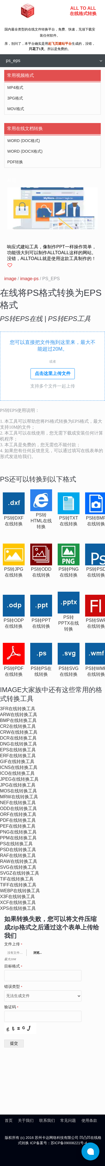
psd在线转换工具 (18, 849)
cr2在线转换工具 (18, 726)
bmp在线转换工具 (18, 720)
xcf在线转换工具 (18, 902)
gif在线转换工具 (17, 761)
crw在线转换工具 (19, 732)
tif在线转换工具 (17, 879)
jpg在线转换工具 (18, 785)
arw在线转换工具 (18, 714)
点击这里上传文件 (53, 373)
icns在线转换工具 (19, 767)
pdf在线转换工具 (18, 820)
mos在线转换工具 (18, 791)
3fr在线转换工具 (17, 708)
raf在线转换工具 (18, 855)
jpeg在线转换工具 (19, 779)
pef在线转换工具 (18, 826)
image (10, 278)
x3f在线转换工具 (17, 896)
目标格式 (13, 966)
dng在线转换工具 (18, 744)
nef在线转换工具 (18, 802)
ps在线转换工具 (16, 843)
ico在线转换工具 (17, 773)
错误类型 (13, 987)
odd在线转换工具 (18, 808)
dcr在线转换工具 (18, 738)
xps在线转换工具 (18, 908)
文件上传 (13, 944)
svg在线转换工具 (18, 867)
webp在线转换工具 (20, 890)
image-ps (29, 278)
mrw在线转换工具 (19, 796)
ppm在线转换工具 (18, 837)
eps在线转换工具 (18, 749)
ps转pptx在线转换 (68, 623)
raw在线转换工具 (18, 861)
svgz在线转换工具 (19, 873)
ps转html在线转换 (41, 521)
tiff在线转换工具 (18, 884)
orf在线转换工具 (18, 814)
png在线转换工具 (18, 832)
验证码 (11, 1007)
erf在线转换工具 (18, 755)
